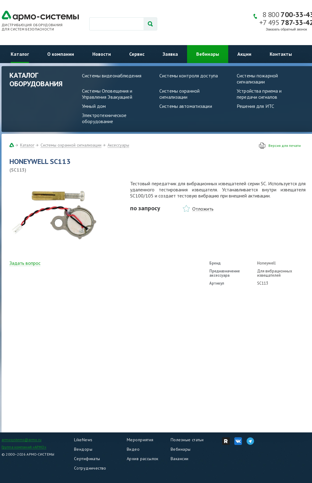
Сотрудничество (90, 468)
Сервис (136, 54)
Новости (101, 54)
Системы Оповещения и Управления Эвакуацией (107, 94)
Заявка (170, 54)
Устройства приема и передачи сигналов (259, 94)
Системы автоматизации (185, 106)
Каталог (20, 54)
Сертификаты (87, 458)
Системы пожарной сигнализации (257, 79)
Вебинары (207, 54)
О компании (60, 54)
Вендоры (83, 449)
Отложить (203, 209)
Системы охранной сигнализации (179, 94)
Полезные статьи (187, 439)
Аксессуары (118, 145)
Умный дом (94, 106)
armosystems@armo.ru (21, 439)
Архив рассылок (142, 458)
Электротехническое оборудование (104, 118)
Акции (244, 54)
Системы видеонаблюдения (111, 76)
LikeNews (83, 439)
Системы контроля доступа (188, 76)
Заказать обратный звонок (286, 29)
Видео (133, 449)
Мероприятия (140, 439)
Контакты (281, 54)
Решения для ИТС (255, 106)
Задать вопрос (25, 263)
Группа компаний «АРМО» (24, 447)
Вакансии (179, 458)
